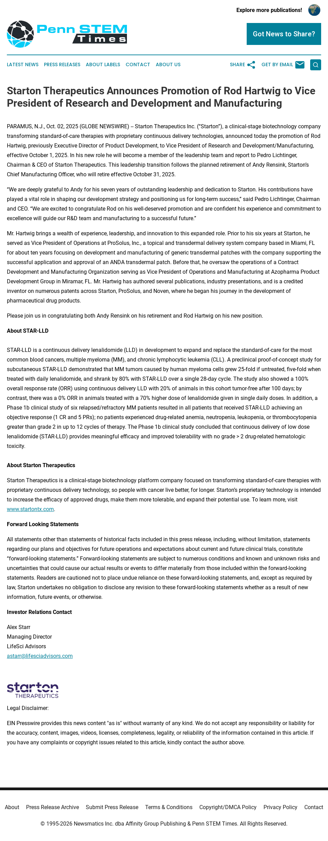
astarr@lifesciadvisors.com (40, 656)
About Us (168, 65)
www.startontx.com (30, 509)
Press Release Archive (52, 807)
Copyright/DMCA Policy (228, 807)
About (12, 807)
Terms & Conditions (168, 807)
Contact (138, 65)
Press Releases (62, 65)
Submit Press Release (112, 807)
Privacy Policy (280, 807)
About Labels (103, 65)
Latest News (22, 65)
